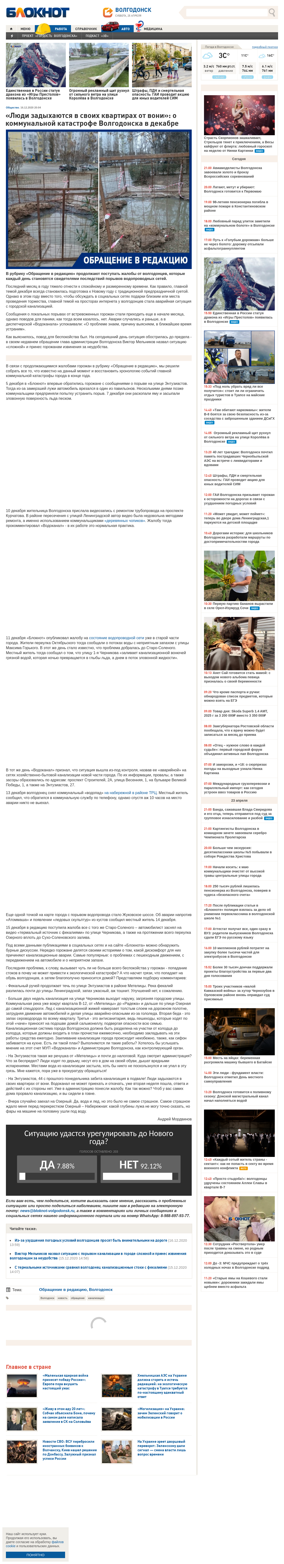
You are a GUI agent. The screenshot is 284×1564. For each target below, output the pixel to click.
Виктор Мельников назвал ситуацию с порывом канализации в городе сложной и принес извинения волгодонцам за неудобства (98, 1255)
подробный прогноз (265, 47)
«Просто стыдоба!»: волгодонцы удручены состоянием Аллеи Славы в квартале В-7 (235, 1183)
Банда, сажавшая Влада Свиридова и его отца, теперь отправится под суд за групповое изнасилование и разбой (238, 814)
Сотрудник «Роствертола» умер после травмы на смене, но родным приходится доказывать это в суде (234, 1248)
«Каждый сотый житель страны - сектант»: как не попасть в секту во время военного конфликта (238, 1164)
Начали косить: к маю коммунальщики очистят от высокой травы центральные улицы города (234, 871)
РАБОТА (51, 28)
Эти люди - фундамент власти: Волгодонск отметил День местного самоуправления (234, 1077)
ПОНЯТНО (35, 1555)
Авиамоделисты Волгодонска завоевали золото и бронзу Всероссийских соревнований (233, 172)
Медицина (149, 28)
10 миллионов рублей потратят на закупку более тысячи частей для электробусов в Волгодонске (236, 952)
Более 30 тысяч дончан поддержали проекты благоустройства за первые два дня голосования (238, 971)
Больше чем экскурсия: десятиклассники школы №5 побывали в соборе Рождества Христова (238, 852)
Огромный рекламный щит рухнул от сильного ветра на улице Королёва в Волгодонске (237, 437)
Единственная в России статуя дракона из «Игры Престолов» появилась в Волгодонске (238, 317)
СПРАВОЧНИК (86, 29)
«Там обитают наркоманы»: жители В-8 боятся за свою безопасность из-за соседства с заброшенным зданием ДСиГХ (239, 414)
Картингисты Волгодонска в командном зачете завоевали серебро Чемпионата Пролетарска (235, 833)
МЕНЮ (26, 29)
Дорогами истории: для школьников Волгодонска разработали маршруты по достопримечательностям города (238, 537)
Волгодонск (47, 1298)
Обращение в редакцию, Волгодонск (75, 1289)
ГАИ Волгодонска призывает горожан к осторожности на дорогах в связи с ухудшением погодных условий (239, 499)
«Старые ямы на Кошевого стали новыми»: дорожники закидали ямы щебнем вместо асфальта (235, 1282)
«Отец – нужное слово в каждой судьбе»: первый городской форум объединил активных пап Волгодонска (236, 749)
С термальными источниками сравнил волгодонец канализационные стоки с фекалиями (91, 1267)
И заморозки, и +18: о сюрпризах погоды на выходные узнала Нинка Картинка (235, 769)
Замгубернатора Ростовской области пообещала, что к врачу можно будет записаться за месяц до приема (239, 730)
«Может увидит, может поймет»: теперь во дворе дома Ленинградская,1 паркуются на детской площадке (236, 518)
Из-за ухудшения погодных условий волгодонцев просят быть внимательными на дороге (91, 1240)
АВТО (115, 28)
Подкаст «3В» (97, 36)
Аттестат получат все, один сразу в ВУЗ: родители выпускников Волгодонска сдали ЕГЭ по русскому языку (238, 933)
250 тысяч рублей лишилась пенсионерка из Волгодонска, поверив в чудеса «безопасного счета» (237, 890)
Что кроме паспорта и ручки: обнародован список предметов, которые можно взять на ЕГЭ (238, 696)
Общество (12, 107)
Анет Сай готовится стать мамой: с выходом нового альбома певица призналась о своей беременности (237, 677)
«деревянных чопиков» (124, 521)
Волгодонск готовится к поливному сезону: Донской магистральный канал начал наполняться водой (237, 1096)
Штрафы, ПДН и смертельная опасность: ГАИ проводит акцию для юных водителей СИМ (234, 480)
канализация (96, 1298)
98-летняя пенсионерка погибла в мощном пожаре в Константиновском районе (236, 206)
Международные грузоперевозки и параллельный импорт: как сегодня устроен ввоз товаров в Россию (237, 788)
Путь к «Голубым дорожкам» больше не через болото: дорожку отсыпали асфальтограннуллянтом (239, 244)
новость (62, 1298)
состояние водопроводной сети (116, 638)
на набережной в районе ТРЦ (130, 793)
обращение (78, 1298)
